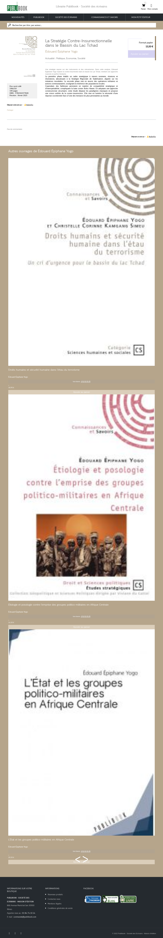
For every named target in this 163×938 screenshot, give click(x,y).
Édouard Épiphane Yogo (61, 51)
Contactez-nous (54, 899)
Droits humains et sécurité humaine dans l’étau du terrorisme (44, 369)
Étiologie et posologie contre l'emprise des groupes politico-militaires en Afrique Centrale (58, 604)
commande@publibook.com (24, 917)
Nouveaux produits (55, 894)
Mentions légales (55, 903)
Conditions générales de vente (60, 908)
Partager (10, 110)
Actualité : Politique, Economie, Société (65, 58)
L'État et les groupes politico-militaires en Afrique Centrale (41, 839)
